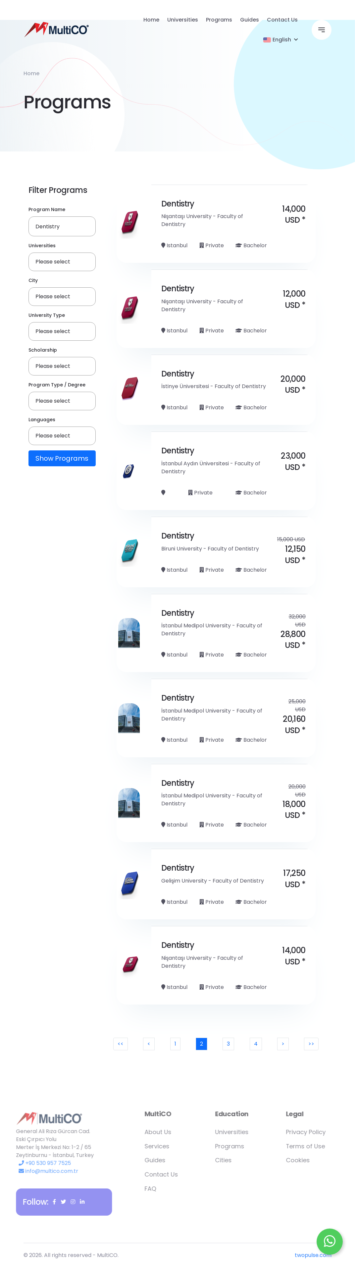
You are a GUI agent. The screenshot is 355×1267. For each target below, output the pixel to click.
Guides (249, 20)
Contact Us (282, 20)
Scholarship (42, 350)
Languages (41, 420)
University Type (46, 315)
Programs (219, 20)
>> (311, 1044)
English (277, 39)
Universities (182, 20)
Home (151, 20)
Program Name (46, 209)
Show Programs (61, 458)
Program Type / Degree (56, 385)
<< (121, 1044)
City (33, 280)
